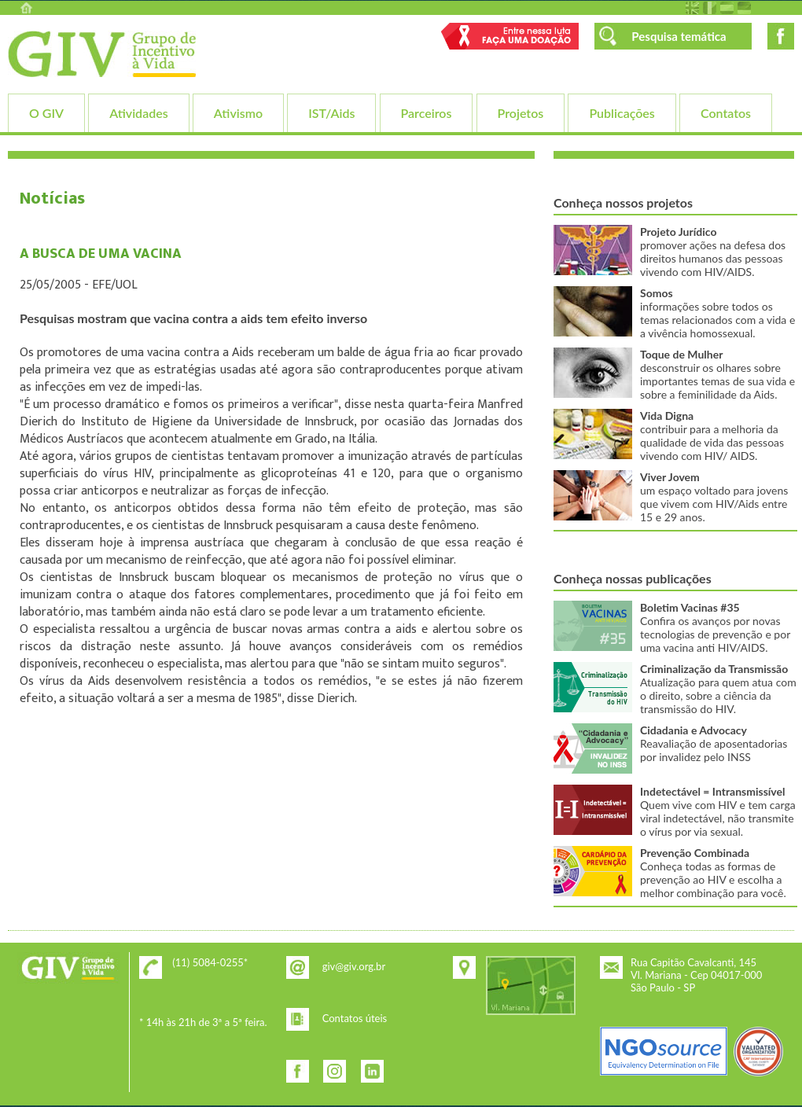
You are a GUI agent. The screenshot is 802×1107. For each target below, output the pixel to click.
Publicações (621, 112)
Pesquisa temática (678, 36)
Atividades (138, 112)
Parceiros (426, 112)
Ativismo (238, 112)
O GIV (46, 112)
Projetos (521, 112)
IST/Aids (331, 112)
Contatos (726, 112)
